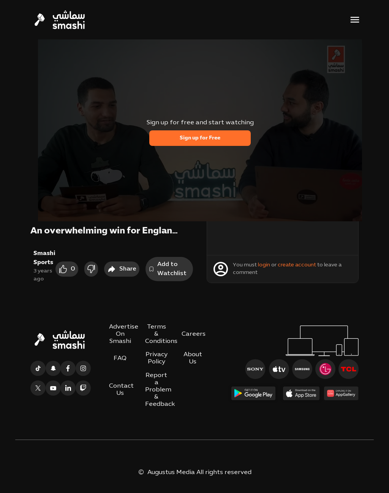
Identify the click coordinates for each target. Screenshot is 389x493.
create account (297, 265)
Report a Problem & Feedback (160, 390)
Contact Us (121, 389)
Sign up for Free (200, 138)
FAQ (120, 358)
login (264, 265)
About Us (192, 358)
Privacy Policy (156, 358)
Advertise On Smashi (123, 334)
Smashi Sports (44, 258)
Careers (194, 334)
